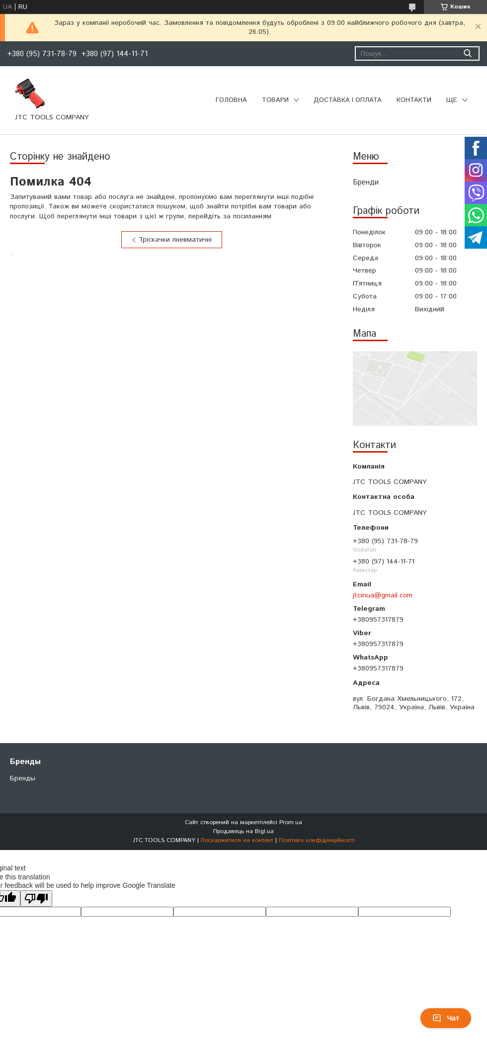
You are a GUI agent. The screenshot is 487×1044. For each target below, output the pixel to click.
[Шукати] (467, 53)
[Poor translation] (36, 898)
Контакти (414, 100)
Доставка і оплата (348, 100)
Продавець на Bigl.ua (243, 831)
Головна (231, 100)
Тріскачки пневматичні (175, 240)
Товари (275, 100)
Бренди (366, 182)
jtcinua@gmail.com (382, 595)
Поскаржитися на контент (237, 840)
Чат (445, 1018)
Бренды (22, 778)
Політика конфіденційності (317, 840)
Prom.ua (290, 822)
